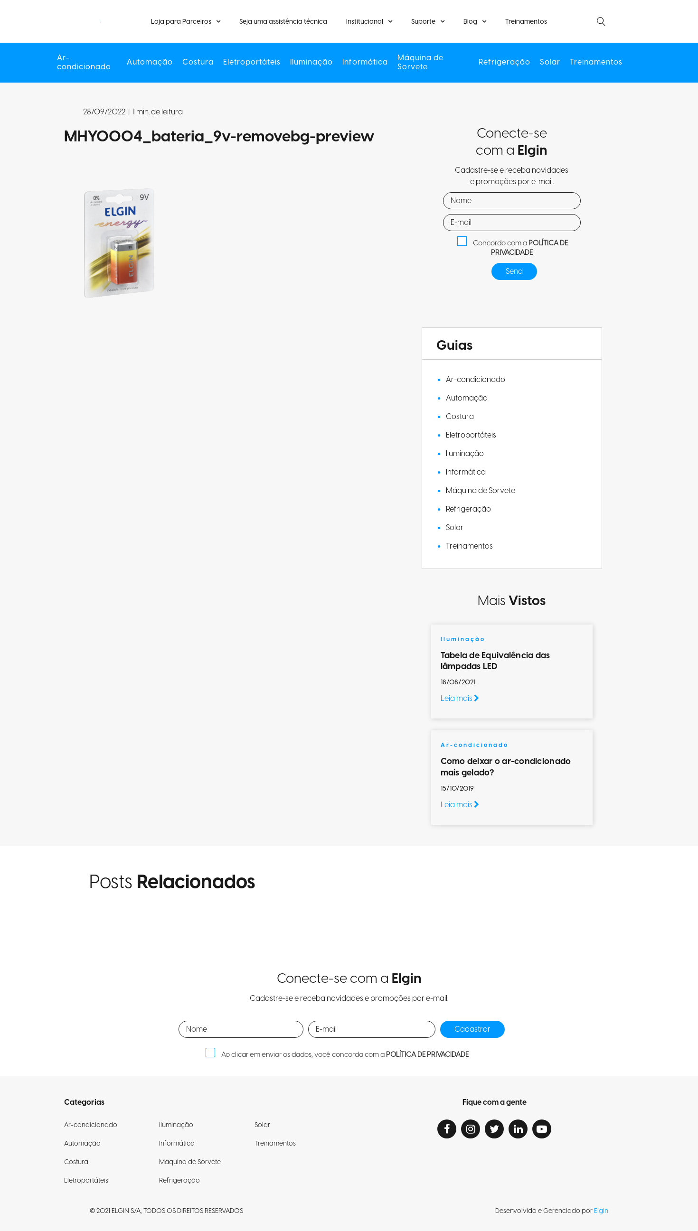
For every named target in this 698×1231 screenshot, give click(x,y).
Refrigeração (504, 62)
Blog (470, 22)
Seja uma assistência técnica (283, 22)
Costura (198, 62)
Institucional (364, 22)
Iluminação (311, 62)
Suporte (423, 22)
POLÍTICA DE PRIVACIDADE (529, 248)
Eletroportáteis (252, 62)
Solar (550, 62)
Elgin (601, 1211)
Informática (365, 62)
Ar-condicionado (84, 63)
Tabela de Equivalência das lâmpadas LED (495, 661)
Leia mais (460, 698)
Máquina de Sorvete (420, 63)
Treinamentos (526, 22)
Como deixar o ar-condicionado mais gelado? (506, 766)
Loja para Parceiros (181, 22)
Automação (150, 62)
